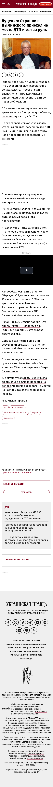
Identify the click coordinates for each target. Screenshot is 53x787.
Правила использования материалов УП (26, 644)
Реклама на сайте (21, 641)
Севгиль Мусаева (36, 753)
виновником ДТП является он (21, 326)
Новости (6, 11)
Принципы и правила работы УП (26, 651)
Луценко (35, 413)
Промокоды (26, 658)
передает (8, 116)
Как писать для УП (19, 655)
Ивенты (36, 641)
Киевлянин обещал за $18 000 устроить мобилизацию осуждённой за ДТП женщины (23, 515)
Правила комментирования (17, 472)
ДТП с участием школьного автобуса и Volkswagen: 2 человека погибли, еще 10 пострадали (26, 540)
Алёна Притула (37, 756)
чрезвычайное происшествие (15, 413)
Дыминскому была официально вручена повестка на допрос (24, 381)
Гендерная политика (33, 648)
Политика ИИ (14, 648)
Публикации (20, 11)
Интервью (45, 11)
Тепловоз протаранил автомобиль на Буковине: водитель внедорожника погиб (26, 527)
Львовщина (8, 418)
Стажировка (36, 655)
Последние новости (17, 559)
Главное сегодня (13, 483)
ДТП (5, 407)
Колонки (33, 11)
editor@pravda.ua (35, 758)
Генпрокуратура (17, 407)
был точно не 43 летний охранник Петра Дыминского (25, 367)
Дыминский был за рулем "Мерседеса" (26, 348)
